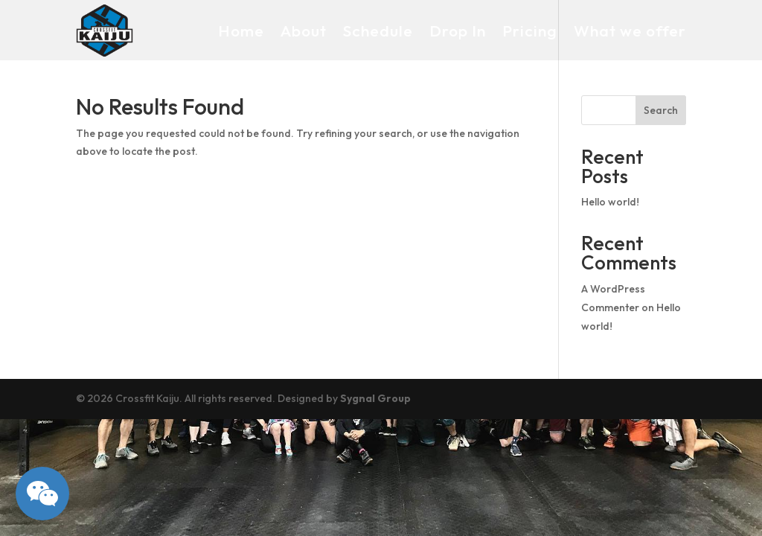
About (304, 30)
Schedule (378, 30)
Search (661, 110)
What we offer (630, 30)
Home (241, 30)
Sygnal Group (375, 398)
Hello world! (610, 201)
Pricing (529, 30)
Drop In (457, 30)
